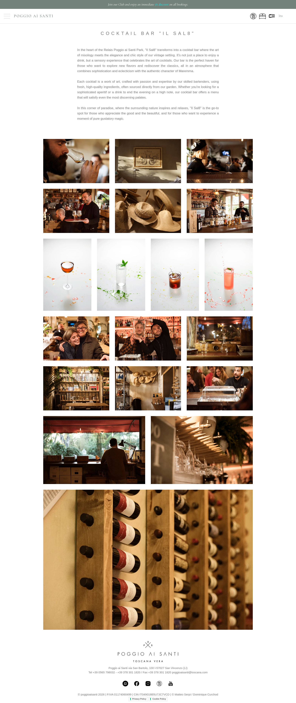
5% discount (162, 4)
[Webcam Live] (272, 15)
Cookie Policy (159, 699)
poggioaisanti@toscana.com (190, 672)
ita (281, 15)
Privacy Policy (139, 699)
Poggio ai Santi (34, 16)
